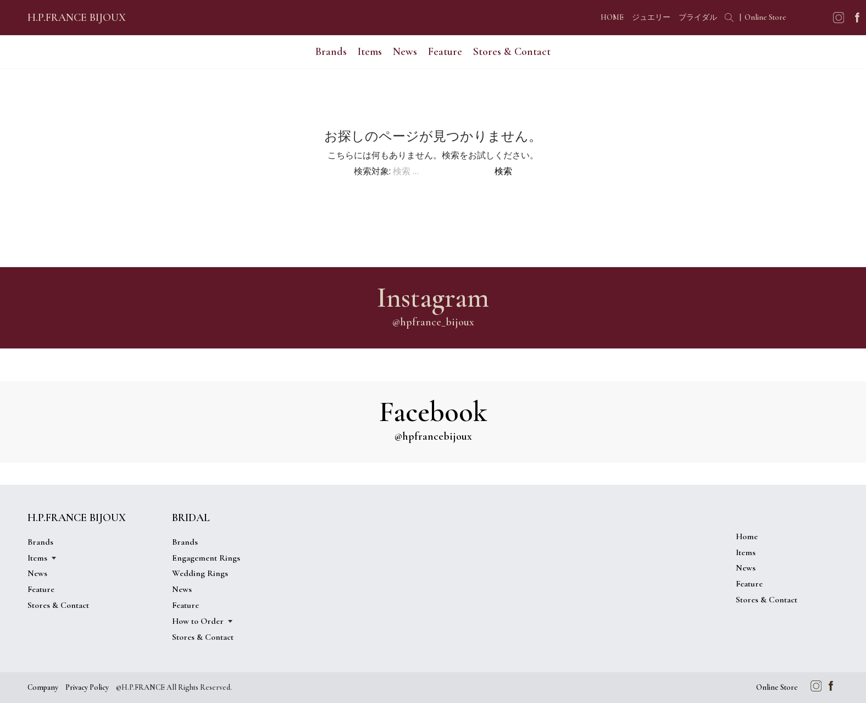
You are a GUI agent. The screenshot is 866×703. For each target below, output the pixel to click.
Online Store (765, 17)
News (405, 51)
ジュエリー (651, 17)
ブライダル (698, 17)
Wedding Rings (200, 573)
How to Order (198, 621)
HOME (612, 17)
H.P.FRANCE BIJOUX (76, 17)
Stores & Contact (512, 51)
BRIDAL (191, 517)
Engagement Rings (206, 557)
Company (42, 687)
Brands (331, 51)
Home (747, 536)
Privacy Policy (87, 687)
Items (370, 51)
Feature (445, 51)
